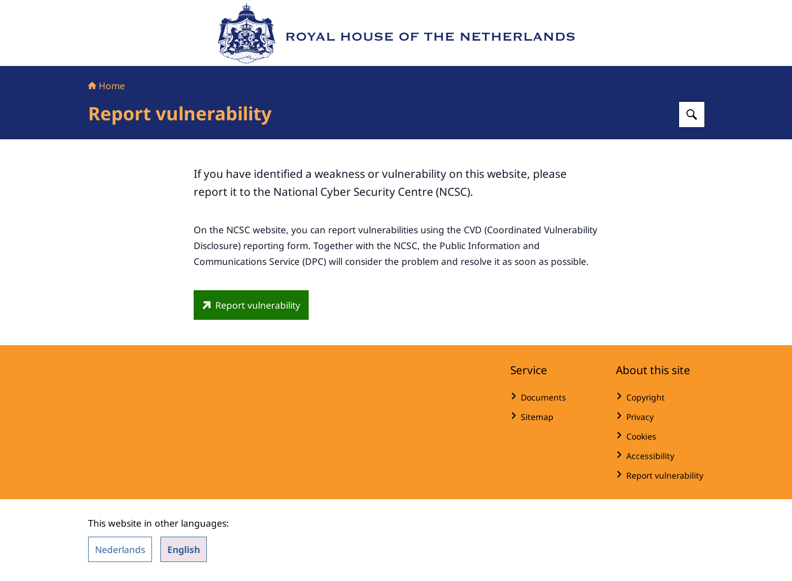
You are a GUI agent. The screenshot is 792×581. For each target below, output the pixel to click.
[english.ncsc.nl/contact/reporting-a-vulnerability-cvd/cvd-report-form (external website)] (251, 305)
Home (106, 85)
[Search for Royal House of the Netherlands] (691, 114)
